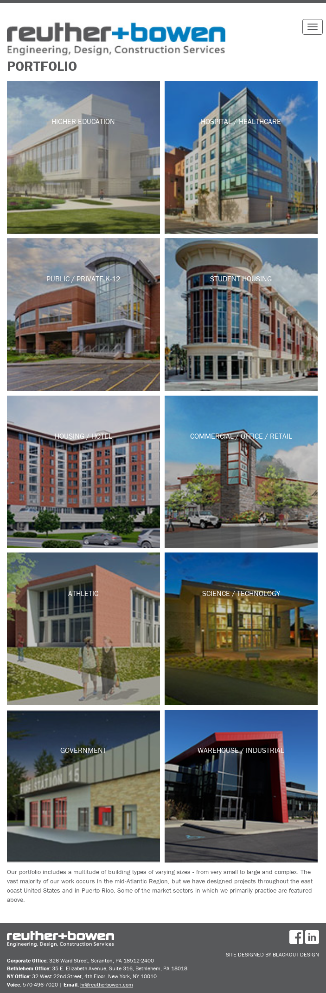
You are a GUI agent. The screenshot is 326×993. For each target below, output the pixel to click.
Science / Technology (241, 593)
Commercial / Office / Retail (241, 436)
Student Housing (241, 278)
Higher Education (83, 121)
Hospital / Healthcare (241, 121)
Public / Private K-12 (83, 278)
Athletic (83, 593)
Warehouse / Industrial (241, 750)
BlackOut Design (296, 954)
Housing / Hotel (83, 436)
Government (83, 750)
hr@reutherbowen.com (106, 984)
